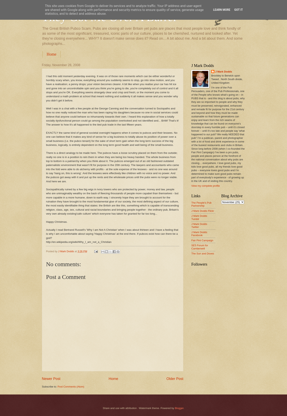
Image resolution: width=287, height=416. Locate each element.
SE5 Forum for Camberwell (199, 247)
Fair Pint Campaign (202, 240)
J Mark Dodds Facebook (199, 234)
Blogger (179, 408)
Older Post (174, 379)
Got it (238, 9)
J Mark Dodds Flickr (202, 210)
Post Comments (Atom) (71, 386)
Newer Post (51, 379)
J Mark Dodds (223, 71)
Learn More (221, 9)
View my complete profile (205, 185)
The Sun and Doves (202, 253)
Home (51, 54)
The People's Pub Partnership (201, 204)
